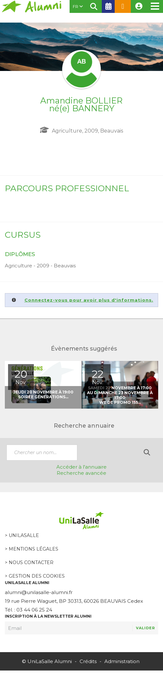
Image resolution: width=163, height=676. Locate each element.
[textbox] (41, 452)
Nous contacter (31, 562)
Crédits (88, 661)
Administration (121, 661)
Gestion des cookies (37, 576)
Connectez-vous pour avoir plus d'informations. (88, 300)
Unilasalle (24, 535)
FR (78, 6)
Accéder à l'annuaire (81, 467)
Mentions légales (33, 549)
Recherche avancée (81, 473)
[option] (43, 384)
